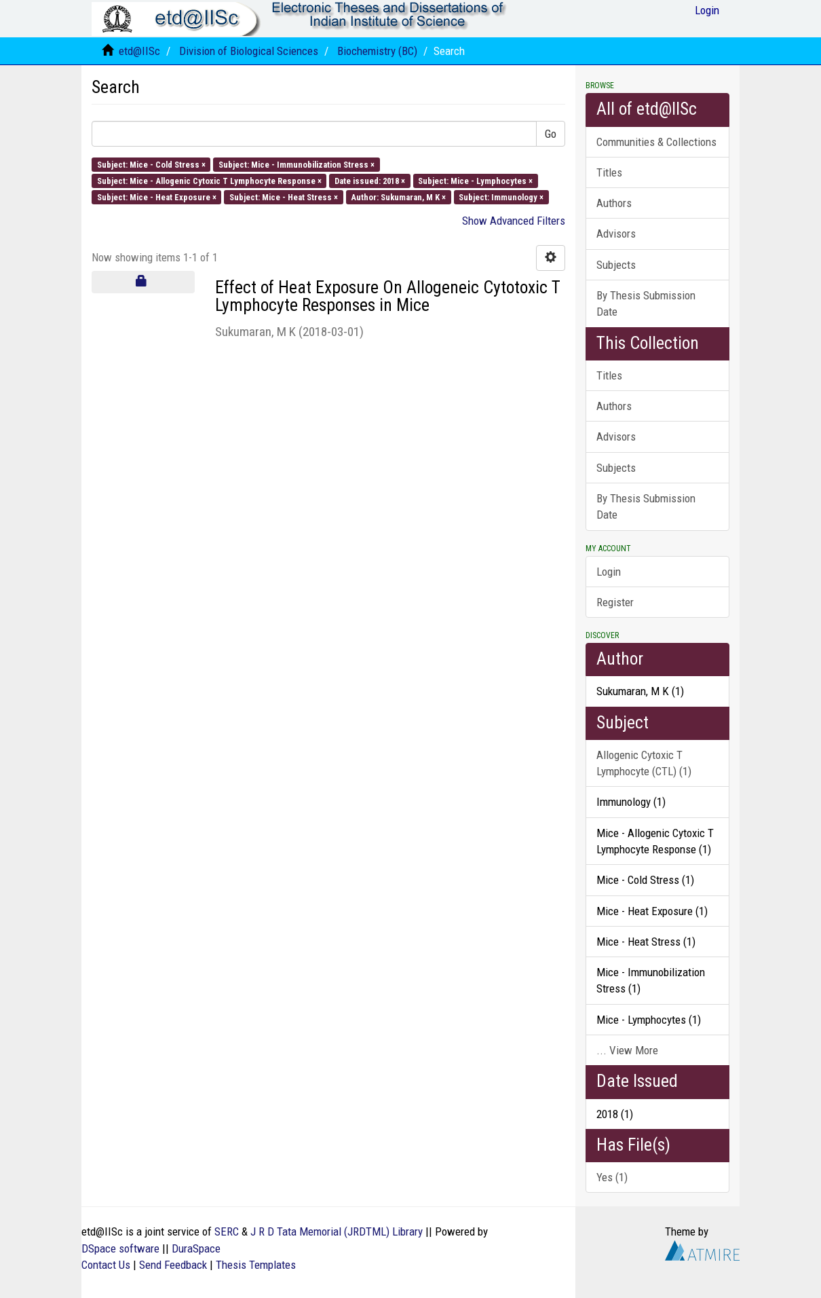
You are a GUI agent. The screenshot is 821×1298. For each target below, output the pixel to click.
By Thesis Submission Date (645, 303)
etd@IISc (139, 51)
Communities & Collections (656, 142)
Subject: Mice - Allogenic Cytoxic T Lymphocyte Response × (209, 180)
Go (550, 134)
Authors (614, 203)
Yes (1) (612, 1177)
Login (608, 571)
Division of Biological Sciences (248, 51)
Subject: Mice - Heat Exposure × (156, 197)
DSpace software (120, 1248)
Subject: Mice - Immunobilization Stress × (296, 164)
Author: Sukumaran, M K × (398, 197)
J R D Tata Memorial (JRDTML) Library (336, 1231)
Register (615, 602)
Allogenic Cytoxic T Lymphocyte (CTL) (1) (643, 763)
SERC (226, 1231)
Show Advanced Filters (513, 220)
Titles (609, 172)
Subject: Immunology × (501, 197)
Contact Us (105, 1265)
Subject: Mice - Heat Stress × (283, 197)
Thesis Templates (256, 1265)
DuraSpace (196, 1248)
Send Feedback (173, 1265)
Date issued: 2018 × (370, 180)
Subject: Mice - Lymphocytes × (475, 180)
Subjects (616, 265)
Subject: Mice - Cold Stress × (151, 164)
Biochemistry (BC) (377, 51)
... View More (627, 1050)
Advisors (616, 233)
